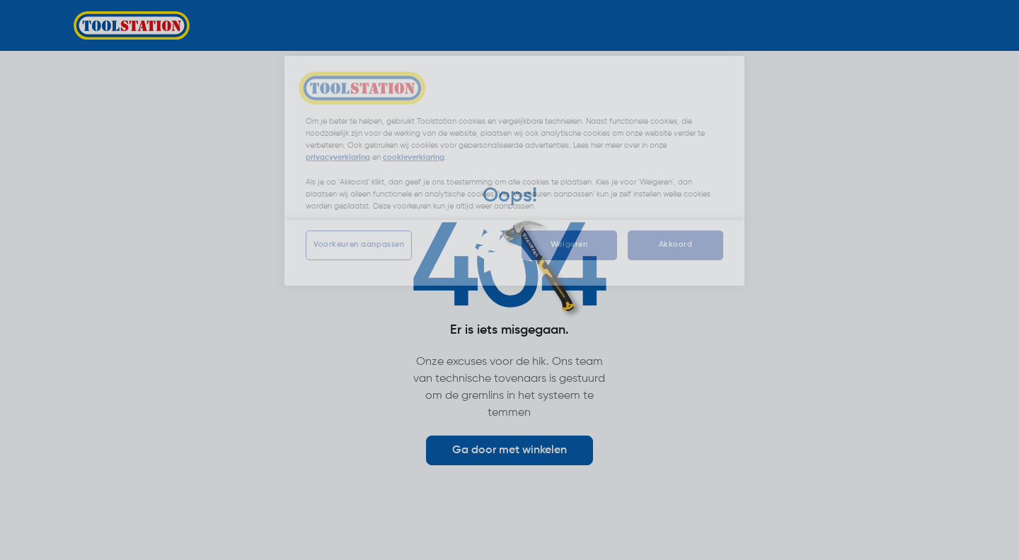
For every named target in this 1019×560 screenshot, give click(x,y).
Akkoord (676, 244)
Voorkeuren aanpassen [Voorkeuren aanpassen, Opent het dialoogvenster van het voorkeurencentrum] (358, 244)
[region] (514, 170)
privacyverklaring (338, 157)
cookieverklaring (413, 157)
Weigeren (569, 244)
